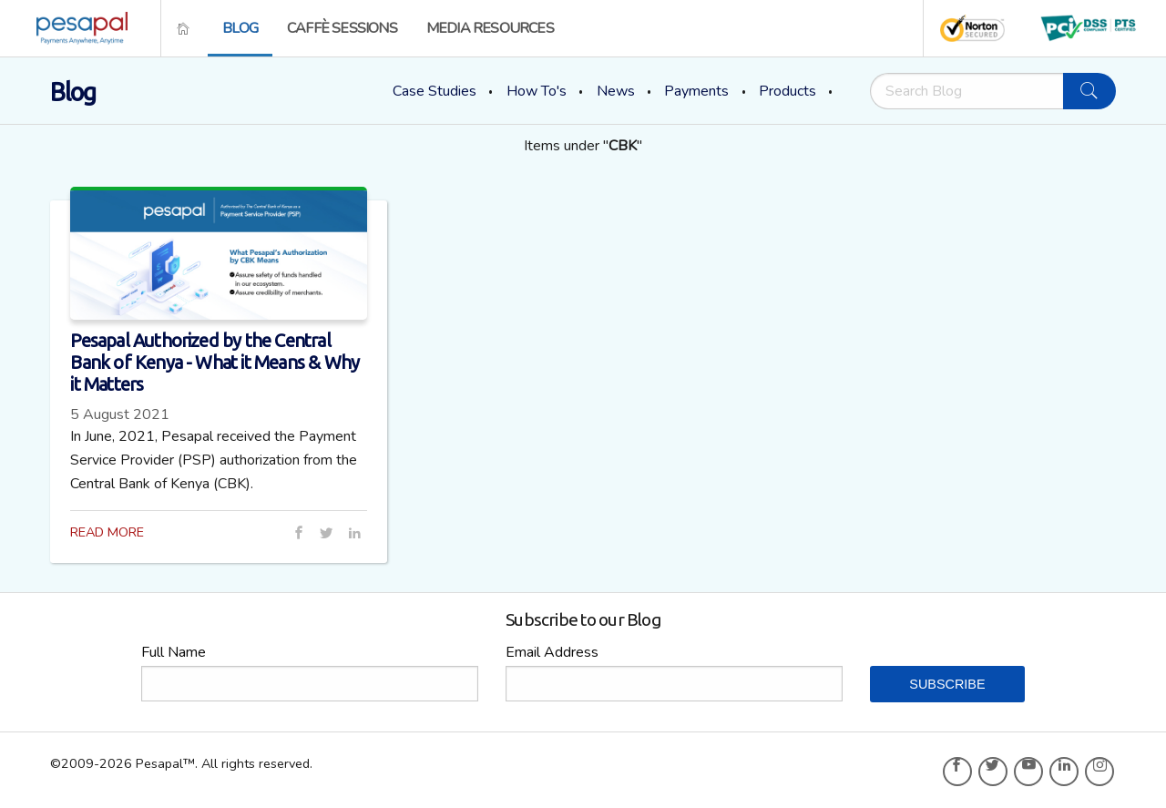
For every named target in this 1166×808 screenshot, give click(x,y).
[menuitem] (76, 28)
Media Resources (490, 28)
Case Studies (434, 91)
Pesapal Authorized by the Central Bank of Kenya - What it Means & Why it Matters (214, 362)
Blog (240, 28)
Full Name (173, 652)
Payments (696, 91)
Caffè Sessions (342, 28)
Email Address (552, 652)
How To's (536, 91)
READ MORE (107, 532)
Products (787, 91)
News (616, 91)
